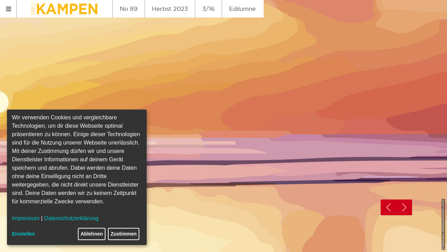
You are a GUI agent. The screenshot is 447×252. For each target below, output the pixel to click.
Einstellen (23, 234)
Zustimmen (124, 234)
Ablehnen (92, 234)
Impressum (25, 218)
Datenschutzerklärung (71, 218)
